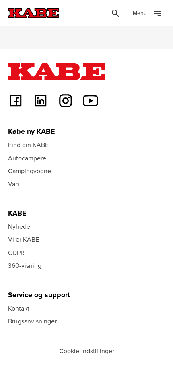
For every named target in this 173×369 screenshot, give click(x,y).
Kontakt (18, 308)
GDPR (16, 252)
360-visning (24, 265)
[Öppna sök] (115, 13)
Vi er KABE (23, 239)
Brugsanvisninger (32, 321)
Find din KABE (28, 144)
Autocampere (27, 157)
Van (13, 183)
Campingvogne (29, 170)
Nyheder (20, 226)
